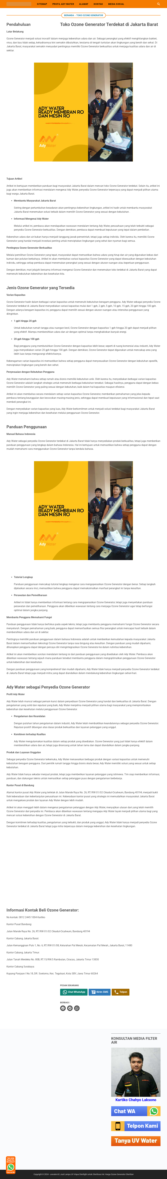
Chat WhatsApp (78, 992)
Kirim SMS (104, 992)
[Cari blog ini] (159, 4)
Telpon (125, 992)
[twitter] (75, 1008)
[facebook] (68, 1008)
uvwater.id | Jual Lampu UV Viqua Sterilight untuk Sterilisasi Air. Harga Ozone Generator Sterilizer (92, 1174)
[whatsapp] (82, 1008)
